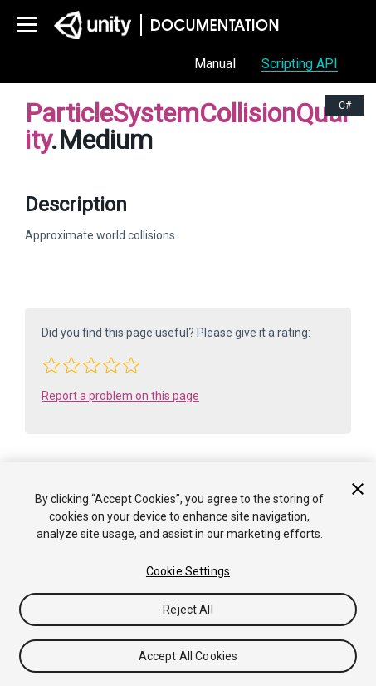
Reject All (187, 609)
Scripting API (299, 64)
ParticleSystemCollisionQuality (186, 126)
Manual (215, 64)
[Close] (358, 489)
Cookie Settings (188, 571)
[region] (188, 574)
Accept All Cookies (188, 656)
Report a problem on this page (120, 395)
